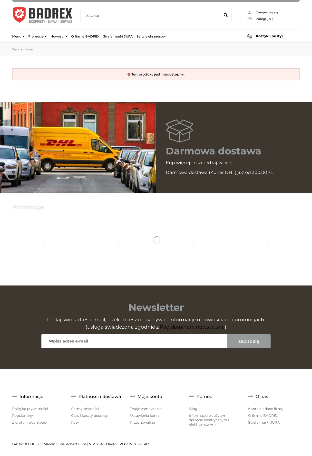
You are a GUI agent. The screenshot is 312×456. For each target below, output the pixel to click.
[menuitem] (18, 36)
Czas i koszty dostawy (89, 415)
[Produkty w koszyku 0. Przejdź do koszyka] (269, 35)
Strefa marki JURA (264, 422)
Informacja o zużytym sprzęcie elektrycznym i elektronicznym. (209, 420)
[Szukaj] (225, 15)
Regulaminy (22, 415)
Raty (75, 422)
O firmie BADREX (263, 415)
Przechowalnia (142, 422)
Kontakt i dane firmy (265, 409)
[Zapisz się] (249, 341)
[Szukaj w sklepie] (151, 15)
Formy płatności (85, 409)
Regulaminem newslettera (192, 327)
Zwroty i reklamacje (29, 422)
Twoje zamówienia (146, 409)
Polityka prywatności (30, 409)
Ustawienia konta (145, 415)
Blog (193, 409)
